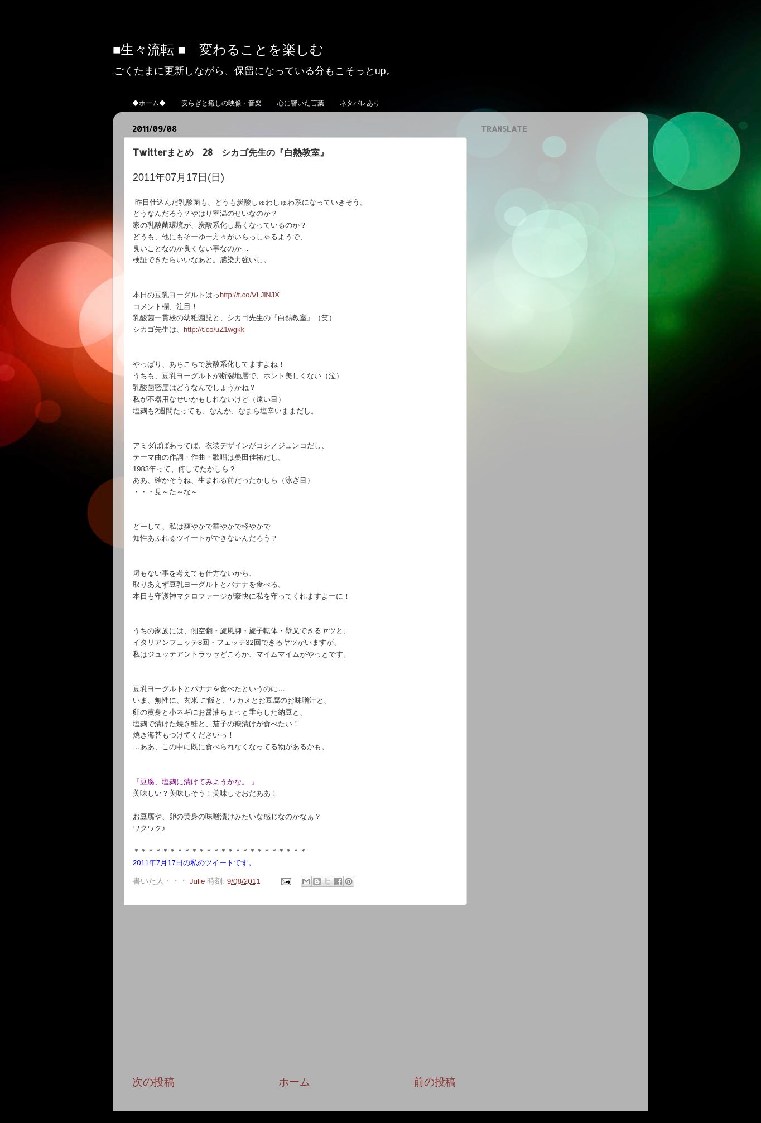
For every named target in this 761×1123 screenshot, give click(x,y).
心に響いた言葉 (300, 103)
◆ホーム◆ (149, 103)
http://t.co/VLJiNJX (250, 295)
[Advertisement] (294, 990)
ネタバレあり (360, 103)
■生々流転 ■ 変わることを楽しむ (218, 48)
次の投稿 (153, 1082)
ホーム (294, 1082)
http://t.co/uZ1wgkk (214, 329)
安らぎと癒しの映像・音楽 (221, 103)
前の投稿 (434, 1082)
